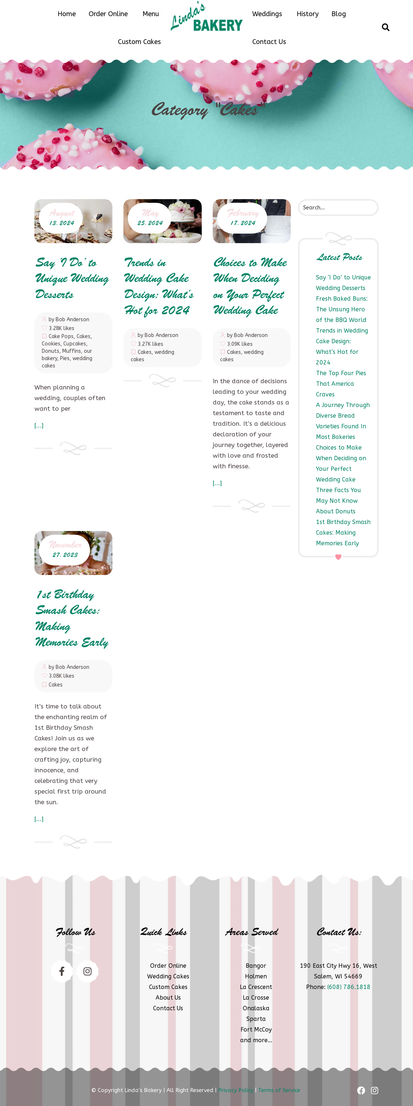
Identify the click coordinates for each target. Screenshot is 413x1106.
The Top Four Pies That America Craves (341, 384)
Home (66, 14)
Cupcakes (74, 344)
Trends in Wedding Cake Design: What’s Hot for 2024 (158, 287)
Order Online (108, 14)
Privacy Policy (235, 1090)
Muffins (71, 351)
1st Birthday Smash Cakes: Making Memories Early (343, 533)
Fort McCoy (256, 1029)
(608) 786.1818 (349, 987)
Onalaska (256, 1008)
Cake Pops (61, 336)
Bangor (256, 965)
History (308, 14)
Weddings (267, 14)
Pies (65, 358)
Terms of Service (279, 1090)
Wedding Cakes (168, 976)
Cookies (51, 344)
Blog (338, 14)
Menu (150, 14)
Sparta (256, 1018)
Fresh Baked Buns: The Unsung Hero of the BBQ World (342, 309)
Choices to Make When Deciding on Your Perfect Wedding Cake (249, 287)
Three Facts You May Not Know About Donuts (338, 501)
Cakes (83, 336)
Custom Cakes (139, 42)
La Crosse (256, 997)
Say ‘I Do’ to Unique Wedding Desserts (71, 279)
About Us (168, 997)
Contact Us (269, 42)
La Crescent (256, 987)
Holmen (256, 976)
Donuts (50, 351)
